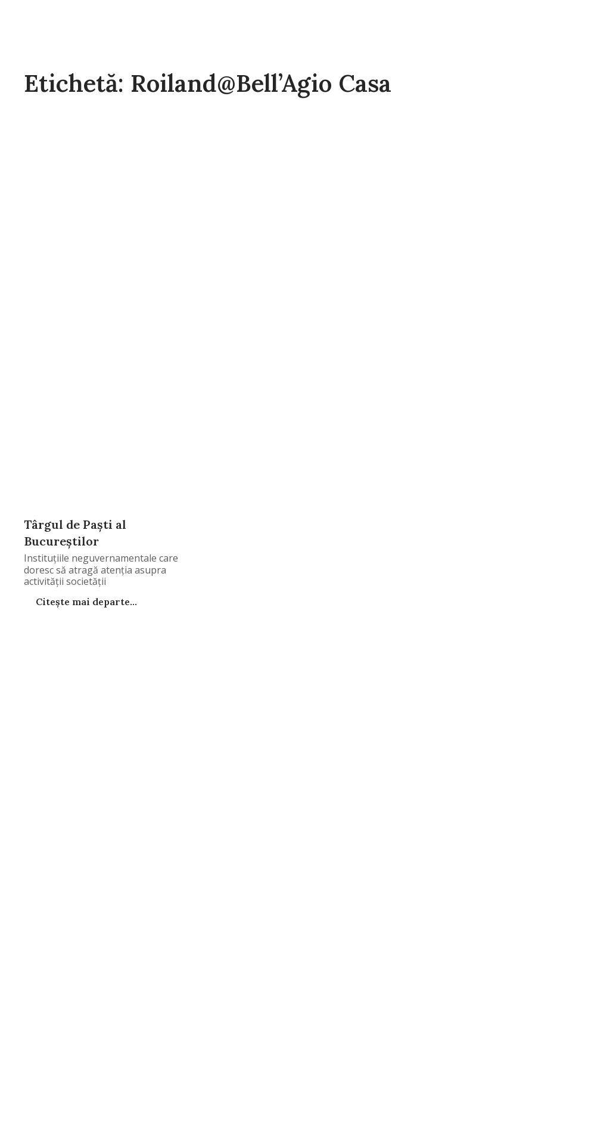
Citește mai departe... (85, 602)
